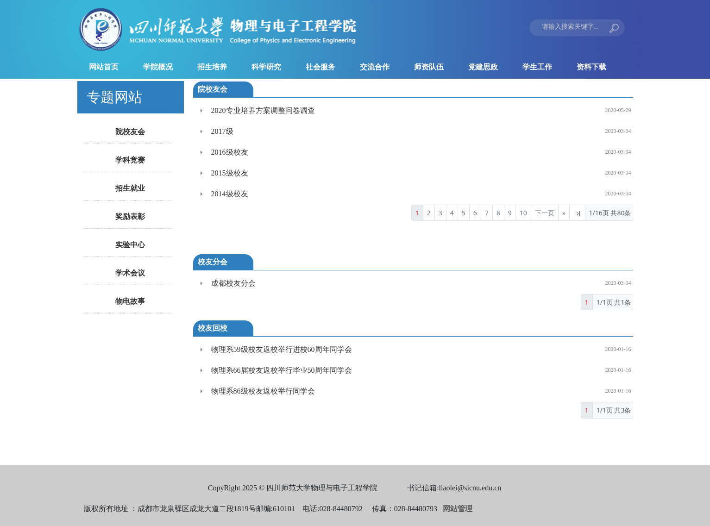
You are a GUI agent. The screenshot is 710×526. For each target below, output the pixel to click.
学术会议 (130, 273)
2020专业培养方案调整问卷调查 (263, 110)
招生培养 (212, 67)
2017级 (222, 131)
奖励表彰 (130, 216)
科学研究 (266, 67)
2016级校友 (229, 152)
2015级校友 (229, 173)
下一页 (544, 212)
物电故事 (130, 301)
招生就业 (130, 188)
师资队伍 (429, 67)
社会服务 (320, 67)
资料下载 (591, 67)
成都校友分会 (233, 283)
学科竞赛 (130, 160)
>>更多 (611, 89)
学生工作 (537, 67)
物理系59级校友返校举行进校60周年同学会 (281, 349)
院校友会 (130, 132)
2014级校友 (229, 194)
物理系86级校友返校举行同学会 (263, 391)
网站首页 (104, 67)
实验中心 (130, 245)
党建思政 (483, 67)
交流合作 (375, 67)
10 (523, 212)
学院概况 (158, 67)
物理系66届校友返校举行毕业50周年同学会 (281, 370)
